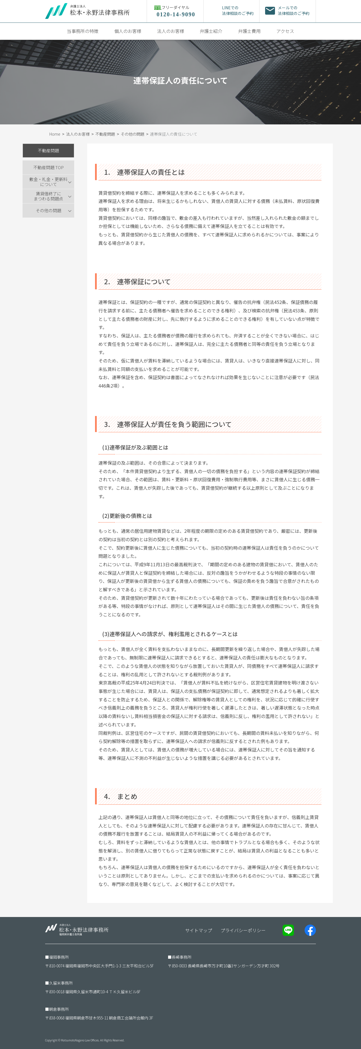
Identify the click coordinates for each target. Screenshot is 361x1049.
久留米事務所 (61, 983)
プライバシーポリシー (243, 930)
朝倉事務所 (59, 1009)
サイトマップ (198, 930)
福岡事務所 (59, 957)
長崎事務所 (181, 957)
